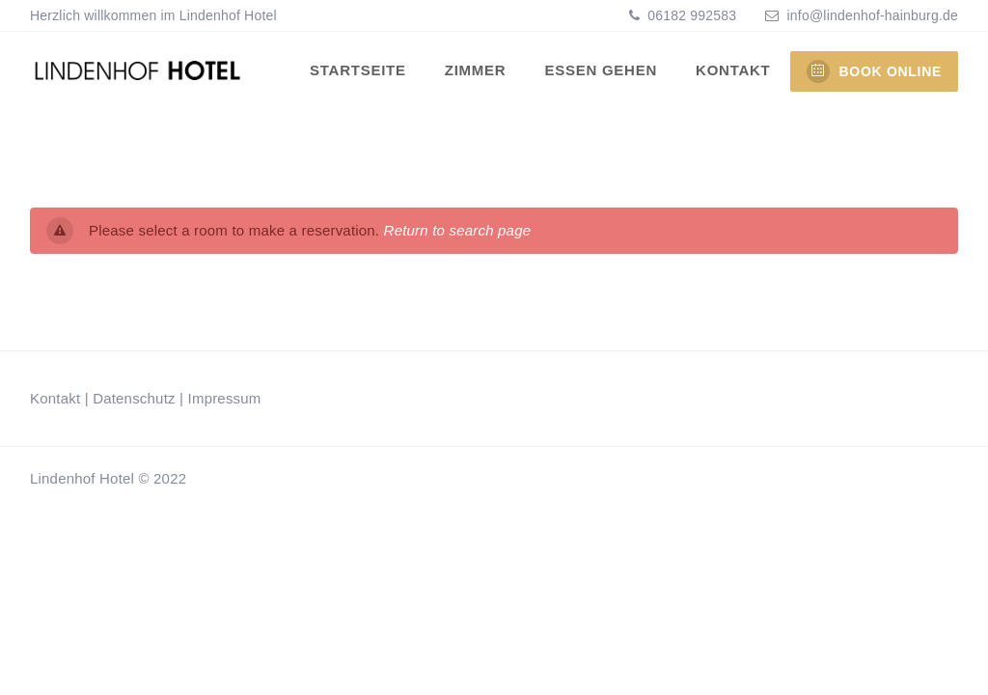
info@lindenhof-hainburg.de (872, 15)
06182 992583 (690, 15)
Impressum (224, 398)
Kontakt (733, 70)
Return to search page (458, 230)
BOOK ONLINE (874, 71)
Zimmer (476, 70)
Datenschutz (134, 398)
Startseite (358, 70)
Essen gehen (600, 70)
